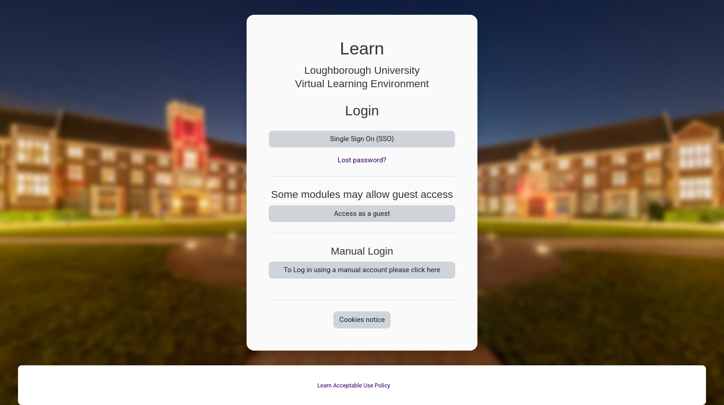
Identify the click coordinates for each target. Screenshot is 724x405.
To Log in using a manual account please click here (362, 270)
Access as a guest (362, 213)
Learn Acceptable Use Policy (353, 385)
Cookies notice (362, 320)
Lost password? (362, 160)
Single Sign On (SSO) (362, 139)
